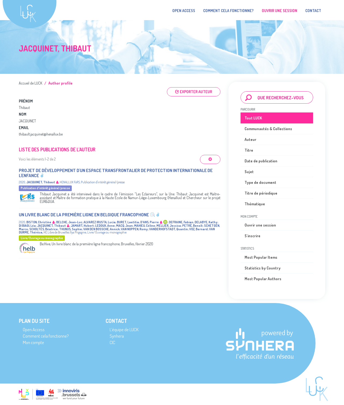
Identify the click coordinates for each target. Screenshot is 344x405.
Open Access (183, 10)
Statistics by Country (263, 268)
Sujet (249, 171)
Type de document (260, 182)
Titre (249, 150)
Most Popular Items (261, 257)
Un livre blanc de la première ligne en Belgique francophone (84, 214)
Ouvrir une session (260, 225)
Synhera (117, 336)
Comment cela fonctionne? (228, 10)
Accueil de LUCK (30, 83)
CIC (112, 342)
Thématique (255, 204)
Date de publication (261, 161)
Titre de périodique (261, 193)
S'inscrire (252, 235)
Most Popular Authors (263, 278)
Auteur (250, 139)
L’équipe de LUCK (124, 329)
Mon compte (33, 342)
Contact (313, 10)
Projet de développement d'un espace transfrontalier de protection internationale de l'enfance (116, 172)
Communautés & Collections (268, 128)
